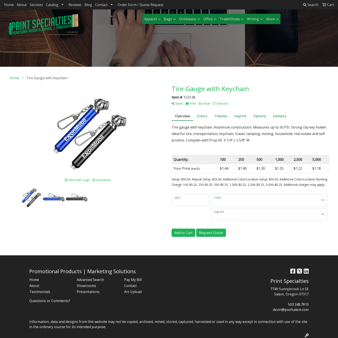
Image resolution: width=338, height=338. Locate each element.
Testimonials (39, 291)
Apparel (150, 19)
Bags (168, 19)
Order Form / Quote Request (141, 4)
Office (208, 19)
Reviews (75, 4)
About (22, 4)
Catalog (52, 4)
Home (9, 4)
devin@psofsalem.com (291, 309)
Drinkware (187, 19)
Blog (88, 4)
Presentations (88, 291)
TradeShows (230, 19)
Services (36, 4)
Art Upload (133, 291)
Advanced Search (90, 279)
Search (310, 4)
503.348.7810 (298, 304)
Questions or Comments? (49, 300)
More (270, 19)
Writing (253, 19)
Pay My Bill (133, 279)
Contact (101, 4)
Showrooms (86, 285)
